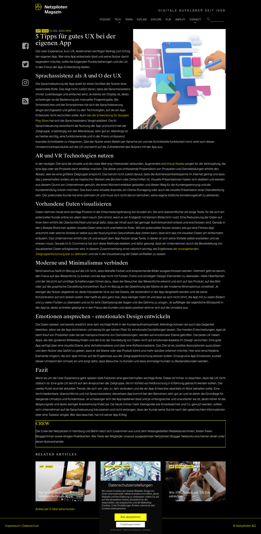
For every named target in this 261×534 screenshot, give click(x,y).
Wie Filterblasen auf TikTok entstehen (189, 494)
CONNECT (195, 19)
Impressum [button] (146, 530)
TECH (118, 19)
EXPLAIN (142, 19)
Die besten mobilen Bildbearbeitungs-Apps (55, 494)
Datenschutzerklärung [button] (132, 530)
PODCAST (105, 19)
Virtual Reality (175, 163)
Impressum (12, 525)
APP (38, 31)
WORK (45, 31)
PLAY (168, 19)
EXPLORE (156, 19)
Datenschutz (30, 525)
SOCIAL (118, 467)
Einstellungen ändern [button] (130, 524)
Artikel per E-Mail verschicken (55, 509)
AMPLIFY (180, 19)
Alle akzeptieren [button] (130, 517)
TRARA (129, 19)
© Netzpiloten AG (244, 525)
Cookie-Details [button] (116, 530)
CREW (68, 31)
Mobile (49, 467)
